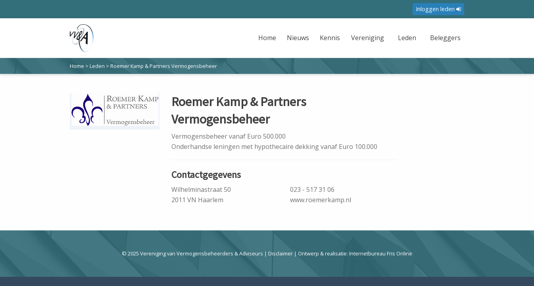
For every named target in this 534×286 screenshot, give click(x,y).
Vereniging (367, 37)
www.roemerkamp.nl (320, 199)
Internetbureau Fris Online (380, 253)
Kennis (330, 37)
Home (267, 37)
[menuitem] (268, 42)
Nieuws (298, 37)
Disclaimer (280, 253)
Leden (407, 37)
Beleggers (445, 37)
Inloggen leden (438, 9)
